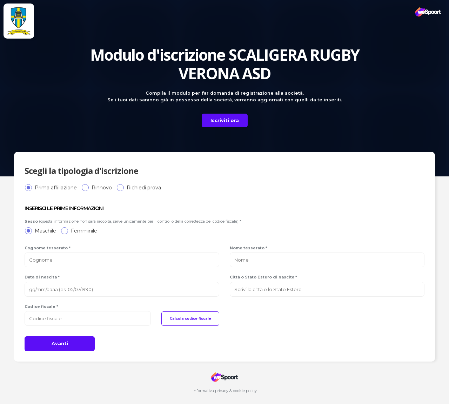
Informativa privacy (210, 390)
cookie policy (245, 390)
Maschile (45, 231)
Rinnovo (102, 187)
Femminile (84, 231)
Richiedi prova (144, 187)
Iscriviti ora (224, 120)
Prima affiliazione (56, 187)
